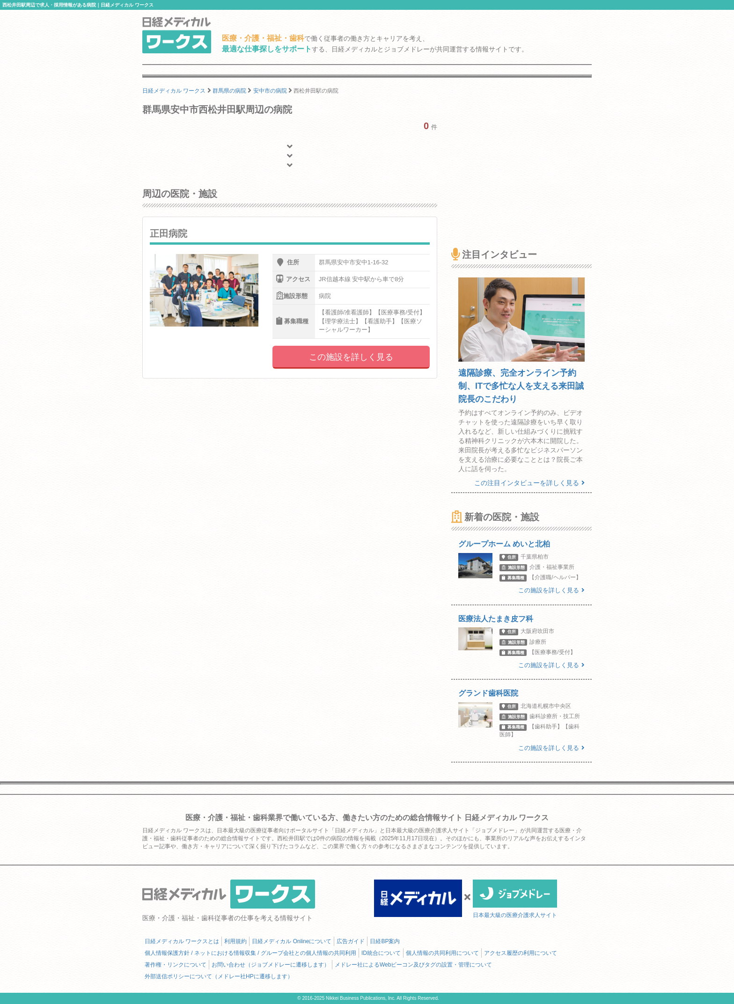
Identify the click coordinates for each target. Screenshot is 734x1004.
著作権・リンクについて (175, 964)
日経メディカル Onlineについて (291, 941)
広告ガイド (351, 941)
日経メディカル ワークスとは (182, 941)
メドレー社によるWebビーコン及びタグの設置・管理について (413, 964)
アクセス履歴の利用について (520, 953)
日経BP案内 (385, 941)
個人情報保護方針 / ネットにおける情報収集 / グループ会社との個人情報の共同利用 (250, 953)
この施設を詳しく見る (351, 357)
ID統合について (381, 953)
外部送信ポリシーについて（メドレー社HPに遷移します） (219, 976)
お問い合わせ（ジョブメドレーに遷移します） (271, 964)
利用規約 (235, 941)
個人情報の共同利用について (442, 953)
